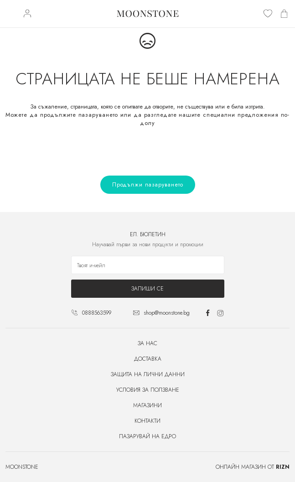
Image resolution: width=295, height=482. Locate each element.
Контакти (147, 421)
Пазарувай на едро (147, 436)
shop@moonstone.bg (167, 313)
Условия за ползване (147, 390)
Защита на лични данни (148, 374)
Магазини (147, 405)
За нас (147, 343)
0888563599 (96, 313)
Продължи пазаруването (147, 185)
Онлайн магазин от (253, 467)
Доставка (147, 359)
